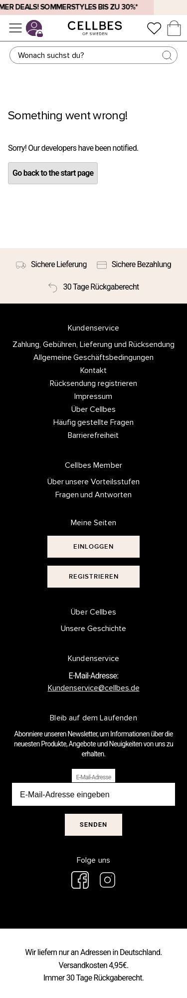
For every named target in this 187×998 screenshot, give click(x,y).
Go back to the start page (52, 173)
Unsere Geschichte (93, 629)
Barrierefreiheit (93, 435)
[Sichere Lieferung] (51, 264)
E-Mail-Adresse (93, 777)
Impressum (93, 396)
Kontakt (93, 370)
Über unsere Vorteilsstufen (93, 482)
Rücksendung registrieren (93, 383)
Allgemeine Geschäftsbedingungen (93, 357)
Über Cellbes (93, 409)
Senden (93, 824)
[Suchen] (93, 55)
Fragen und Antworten (93, 495)
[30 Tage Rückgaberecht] (93, 287)
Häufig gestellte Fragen (93, 422)
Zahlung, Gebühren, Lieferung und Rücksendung (93, 344)
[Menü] (15, 28)
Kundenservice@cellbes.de (94, 688)
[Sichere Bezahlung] (134, 264)
